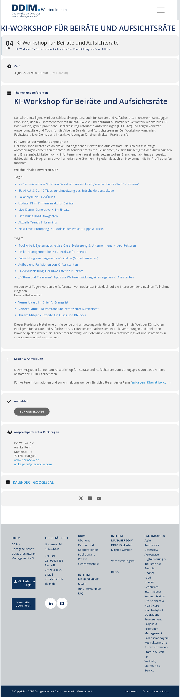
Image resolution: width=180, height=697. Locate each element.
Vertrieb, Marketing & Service (152, 665)
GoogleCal (43, 482)
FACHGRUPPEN (155, 536)
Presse (82, 559)
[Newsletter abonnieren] (23, 604)
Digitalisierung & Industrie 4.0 (155, 561)
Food (148, 578)
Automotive (152, 545)
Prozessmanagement (156, 638)
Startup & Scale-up (155, 654)
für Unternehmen (89, 589)
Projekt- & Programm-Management (153, 628)
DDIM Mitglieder (121, 545)
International (153, 591)
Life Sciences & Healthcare (154, 603)
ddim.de (50, 584)
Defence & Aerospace (152, 552)
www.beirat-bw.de (26, 460)
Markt (82, 584)
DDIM (81, 536)
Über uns (84, 540)
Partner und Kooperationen (88, 547)
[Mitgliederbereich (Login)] (28, 583)
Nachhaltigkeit (154, 610)
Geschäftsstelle (88, 564)
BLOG (115, 572)
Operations (152, 615)
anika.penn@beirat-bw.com (150, 382)
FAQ (80, 593)
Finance (150, 573)
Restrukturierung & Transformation (156, 645)
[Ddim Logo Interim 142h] (39, 10)
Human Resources (152, 584)
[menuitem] (161, 10)
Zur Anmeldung (31, 411)
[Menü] (161, 10)
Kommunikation (155, 596)
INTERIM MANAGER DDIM (122, 538)
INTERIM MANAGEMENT (88, 577)
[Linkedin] (51, 603)
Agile (148, 540)
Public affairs (86, 554)
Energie (149, 568)
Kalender (21, 482)
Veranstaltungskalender (123, 561)
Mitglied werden (121, 550)
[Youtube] (62, 603)
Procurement (153, 619)
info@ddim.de (54, 579)
